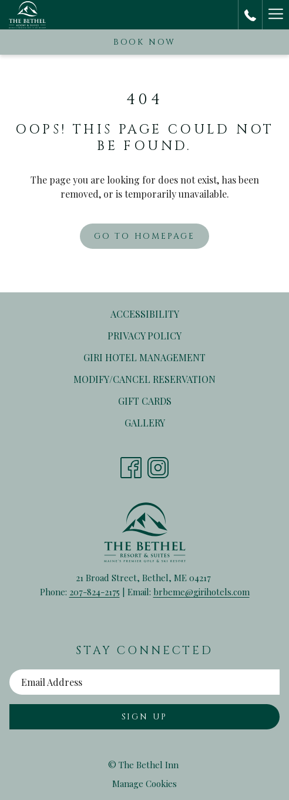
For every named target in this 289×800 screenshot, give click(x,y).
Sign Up (145, 716)
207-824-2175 (94, 592)
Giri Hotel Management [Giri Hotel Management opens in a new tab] (159, 358)
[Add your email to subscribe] (144, 682)
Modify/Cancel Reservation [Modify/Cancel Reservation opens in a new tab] (159, 380)
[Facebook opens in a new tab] (131, 464)
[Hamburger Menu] (275, 14)
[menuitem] (144, 314)
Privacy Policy (144, 335)
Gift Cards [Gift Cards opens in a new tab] (160, 402)
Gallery (145, 422)
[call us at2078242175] (250, 14)
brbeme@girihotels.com (201, 592)
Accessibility (144, 314)
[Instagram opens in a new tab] (158, 464)
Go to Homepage (144, 236)
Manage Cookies (144, 783)
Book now (144, 42)
